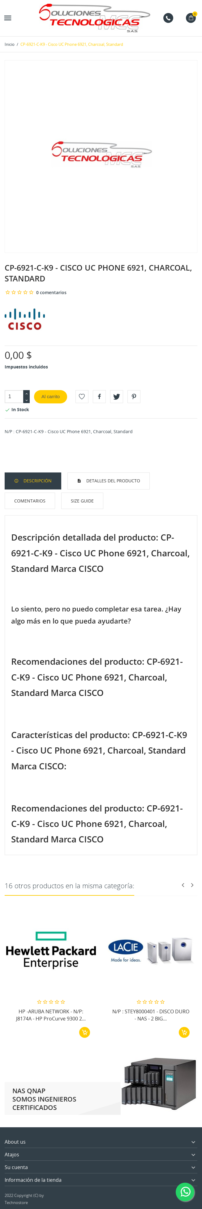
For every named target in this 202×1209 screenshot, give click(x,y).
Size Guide (82, 501)
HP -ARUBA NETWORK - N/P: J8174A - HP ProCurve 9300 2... (51, 1015)
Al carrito (50, 396)
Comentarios (29, 501)
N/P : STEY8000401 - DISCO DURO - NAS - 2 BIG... (150, 1015)
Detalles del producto (112, 481)
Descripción (37, 481)
